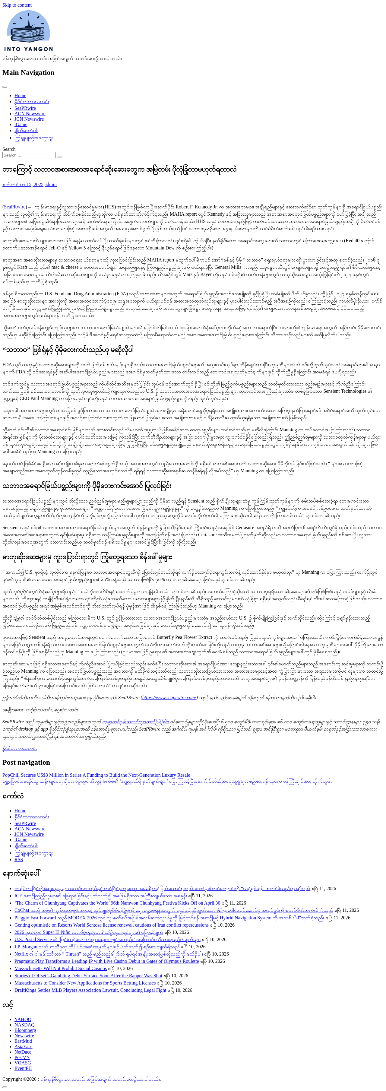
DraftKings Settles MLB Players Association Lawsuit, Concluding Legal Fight (90, 990)
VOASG (22, 1062)
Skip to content (17, 5)
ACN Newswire (30, 113)
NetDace (22, 1052)
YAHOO (22, 1019)
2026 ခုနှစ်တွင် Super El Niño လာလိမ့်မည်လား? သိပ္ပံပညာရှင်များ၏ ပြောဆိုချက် (88, 932)
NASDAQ (24, 1024)
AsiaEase (23, 1046)
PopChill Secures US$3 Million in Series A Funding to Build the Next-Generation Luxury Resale (96, 775)
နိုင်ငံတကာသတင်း (31, 101)
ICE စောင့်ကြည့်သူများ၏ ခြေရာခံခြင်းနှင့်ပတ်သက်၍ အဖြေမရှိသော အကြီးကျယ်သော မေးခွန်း (100, 895)
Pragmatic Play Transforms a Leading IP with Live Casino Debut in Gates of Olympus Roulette (106, 961)
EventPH (23, 1068)
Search (9, 149)
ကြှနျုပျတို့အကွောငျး (33, 137)
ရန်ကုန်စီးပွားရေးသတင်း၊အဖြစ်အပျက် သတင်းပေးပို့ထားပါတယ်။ (100, 1079)
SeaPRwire (25, 108)
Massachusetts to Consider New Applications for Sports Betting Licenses (85, 982)
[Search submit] (59, 156)
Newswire (24, 1035)
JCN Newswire (29, 119)
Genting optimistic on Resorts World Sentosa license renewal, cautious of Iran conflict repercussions (111, 925)
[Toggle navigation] (4, 87)
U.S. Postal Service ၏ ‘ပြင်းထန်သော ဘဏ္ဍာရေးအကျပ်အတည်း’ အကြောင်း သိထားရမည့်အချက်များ (107, 939)
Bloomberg (25, 1030)
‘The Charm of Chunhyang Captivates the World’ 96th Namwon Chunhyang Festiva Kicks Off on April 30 (117, 902)
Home (20, 95)
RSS (18, 859)
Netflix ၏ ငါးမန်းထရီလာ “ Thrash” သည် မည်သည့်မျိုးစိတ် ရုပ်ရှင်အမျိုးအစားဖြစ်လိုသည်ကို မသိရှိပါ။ (108, 953)
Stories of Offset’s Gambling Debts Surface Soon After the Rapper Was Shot (88, 975)
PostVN (22, 1057)
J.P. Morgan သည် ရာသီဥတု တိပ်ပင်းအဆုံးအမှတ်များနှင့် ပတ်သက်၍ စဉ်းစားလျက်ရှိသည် (97, 946)
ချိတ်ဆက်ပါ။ (26, 130)
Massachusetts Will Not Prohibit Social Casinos (60, 968)
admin (51, 184)
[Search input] (29, 155)
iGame (20, 124)
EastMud (23, 1041)
